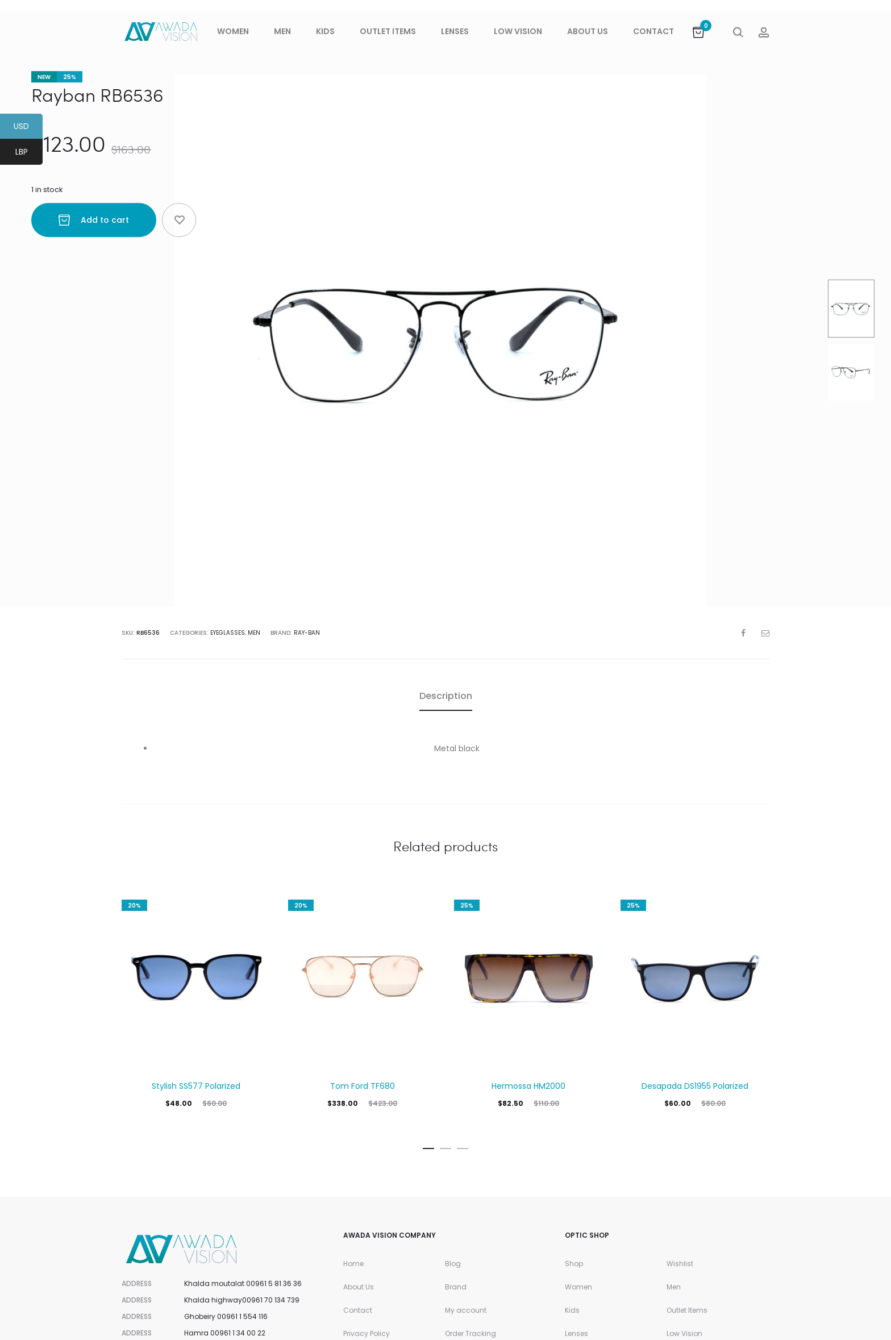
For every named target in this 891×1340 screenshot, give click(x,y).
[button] (428, 1146)
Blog (453, 1263)
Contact (653, 31)
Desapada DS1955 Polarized (695, 1086)
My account (465, 1310)
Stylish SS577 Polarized (196, 1086)
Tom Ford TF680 (362, 1086)
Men (282, 31)
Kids (325, 31)
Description (445, 695)
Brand (456, 1287)
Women (233, 31)
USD (28, 127)
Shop (574, 1263)
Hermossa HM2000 (528, 1086)
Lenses (455, 31)
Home (353, 1263)
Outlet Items (388, 31)
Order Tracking (470, 1333)
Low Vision (518, 31)
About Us (587, 31)
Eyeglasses (227, 633)
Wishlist (680, 1263)
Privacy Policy (366, 1333)
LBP (29, 153)
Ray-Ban (307, 633)
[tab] (445, 696)
